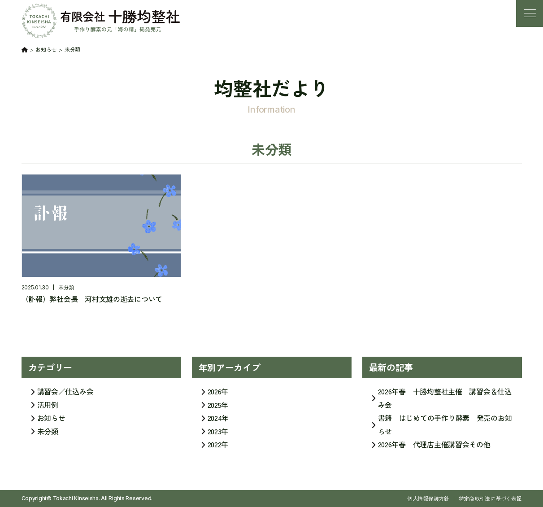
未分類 (66, 287)
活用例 (47, 407)
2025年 (218, 407)
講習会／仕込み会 (65, 394)
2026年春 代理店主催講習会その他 (434, 447)
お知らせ (51, 421)
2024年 (218, 421)
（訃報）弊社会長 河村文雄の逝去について (92, 298)
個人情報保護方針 (428, 498)
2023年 (218, 434)
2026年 (218, 394)
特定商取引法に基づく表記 (490, 498)
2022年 (218, 447)
